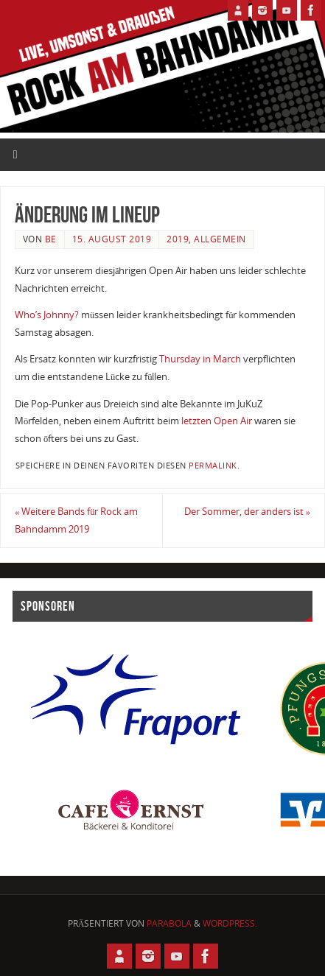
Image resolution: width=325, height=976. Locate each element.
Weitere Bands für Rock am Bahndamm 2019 (77, 520)
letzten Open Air (216, 421)
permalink (213, 465)
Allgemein (220, 239)
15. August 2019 (112, 239)
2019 (178, 239)
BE (51, 239)
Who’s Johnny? (47, 315)
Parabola (169, 923)
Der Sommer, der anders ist (247, 511)
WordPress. (230, 923)
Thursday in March (200, 359)
